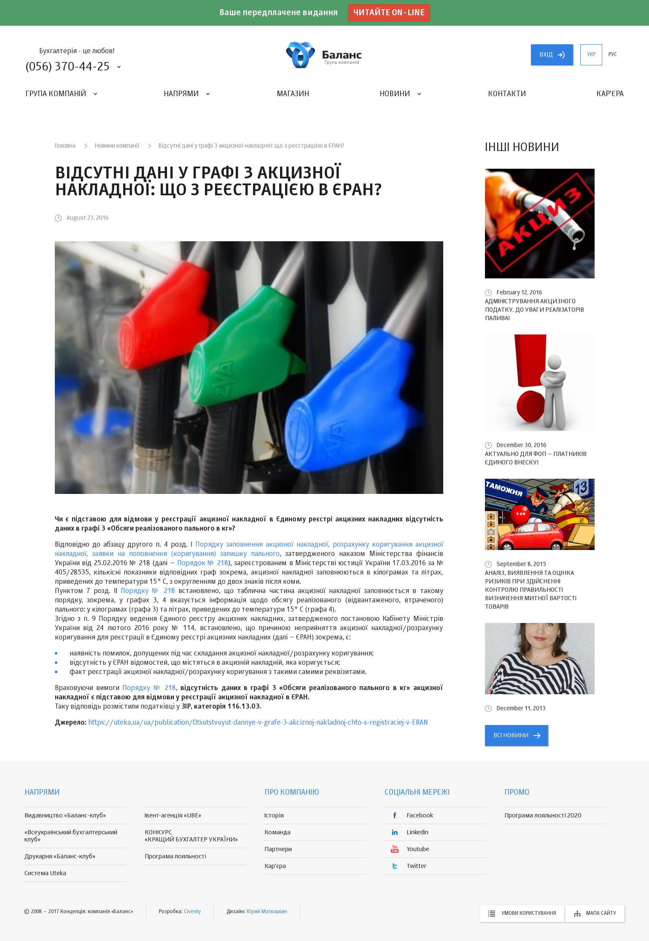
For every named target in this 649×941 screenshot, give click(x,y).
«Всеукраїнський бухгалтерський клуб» (70, 836)
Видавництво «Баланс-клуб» (65, 815)
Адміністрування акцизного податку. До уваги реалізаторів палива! (534, 309)
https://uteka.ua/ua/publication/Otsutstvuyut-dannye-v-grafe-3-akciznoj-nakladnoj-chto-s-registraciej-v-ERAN (258, 723)
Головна (65, 146)
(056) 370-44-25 (67, 67)
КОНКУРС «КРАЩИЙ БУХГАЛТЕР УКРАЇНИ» (191, 836)
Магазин (293, 94)
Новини (395, 94)
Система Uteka (45, 873)
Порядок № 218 (202, 563)
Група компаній (55, 94)
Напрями (181, 94)
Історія (274, 815)
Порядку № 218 (148, 591)
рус (613, 54)
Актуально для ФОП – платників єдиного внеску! (536, 458)
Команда (277, 832)
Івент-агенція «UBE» (173, 815)
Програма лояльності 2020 (543, 815)
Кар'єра (610, 94)
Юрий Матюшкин (267, 911)
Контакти (507, 94)
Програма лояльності (175, 856)
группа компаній (325, 55)
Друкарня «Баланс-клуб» (59, 856)
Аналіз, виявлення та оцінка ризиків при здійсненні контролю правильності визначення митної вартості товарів (530, 590)
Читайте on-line (389, 13)
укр (591, 54)
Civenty (192, 911)
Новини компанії (117, 146)
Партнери (278, 849)
